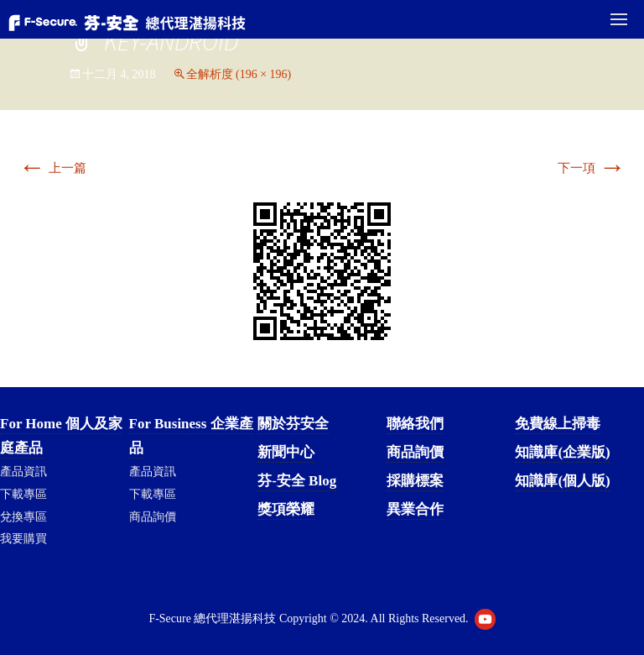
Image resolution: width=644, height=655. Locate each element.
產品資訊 (23, 471)
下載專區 (23, 494)
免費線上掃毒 (557, 424)
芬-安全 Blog (296, 481)
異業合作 (415, 509)
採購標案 (415, 481)
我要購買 (23, 538)
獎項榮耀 (285, 509)
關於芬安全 (293, 424)
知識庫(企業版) (562, 452)
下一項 (592, 168)
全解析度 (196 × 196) (239, 74)
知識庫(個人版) (562, 481)
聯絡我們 (415, 424)
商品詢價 (152, 517)
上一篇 (52, 168)
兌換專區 (23, 517)
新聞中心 (285, 452)
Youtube (485, 619)
